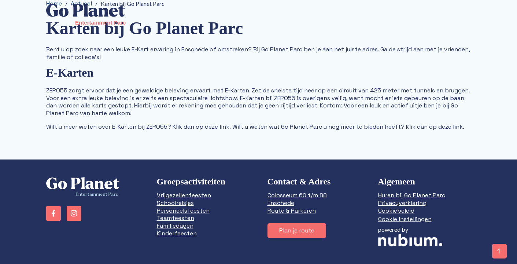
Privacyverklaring (402, 203)
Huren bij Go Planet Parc (411, 195)
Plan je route (296, 230)
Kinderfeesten (177, 233)
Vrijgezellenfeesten (184, 195)
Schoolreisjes (175, 203)
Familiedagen (175, 226)
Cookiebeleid (396, 210)
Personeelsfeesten (183, 210)
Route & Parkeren (291, 210)
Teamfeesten (175, 218)
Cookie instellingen (405, 219)
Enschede (280, 203)
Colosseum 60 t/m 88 (297, 195)
